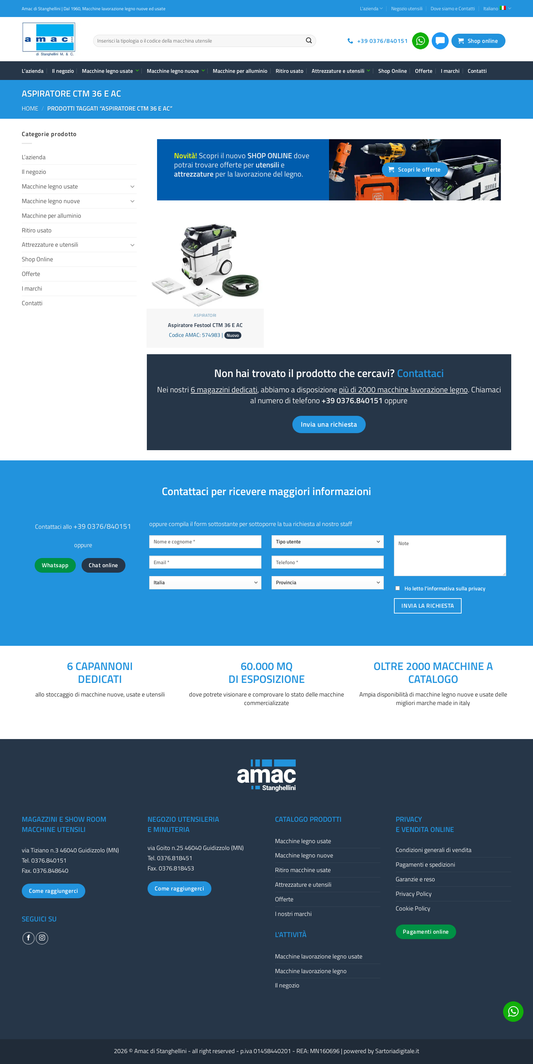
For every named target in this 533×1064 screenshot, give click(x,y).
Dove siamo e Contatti (453, 8)
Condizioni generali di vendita (433, 849)
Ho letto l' (439, 588)
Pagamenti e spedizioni (425, 864)
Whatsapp (55, 565)
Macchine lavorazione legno (311, 971)
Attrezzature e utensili (341, 71)
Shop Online (392, 71)
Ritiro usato (289, 71)
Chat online (103, 565)
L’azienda (371, 8)
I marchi (450, 71)
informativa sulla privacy (456, 588)
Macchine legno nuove (175, 71)
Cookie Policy (413, 908)
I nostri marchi (293, 913)
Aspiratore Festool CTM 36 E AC (205, 325)
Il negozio (63, 71)
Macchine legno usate (110, 71)
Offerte (423, 71)
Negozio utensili (407, 8)
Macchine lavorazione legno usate (318, 956)
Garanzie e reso (415, 879)
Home (30, 108)
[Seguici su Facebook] (28, 938)
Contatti (477, 71)
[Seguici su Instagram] (42, 938)
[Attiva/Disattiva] (132, 186)
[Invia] (309, 41)
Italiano (497, 8)
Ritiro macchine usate (303, 869)
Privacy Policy (414, 893)
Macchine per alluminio (240, 71)
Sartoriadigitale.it (397, 1050)
